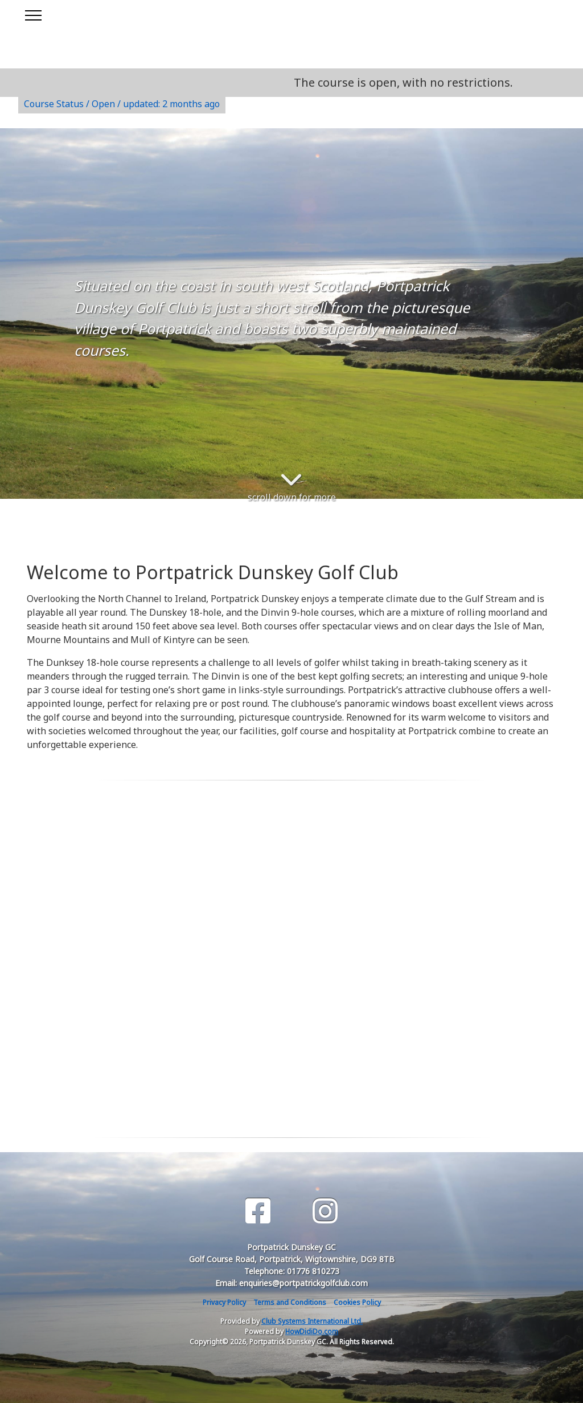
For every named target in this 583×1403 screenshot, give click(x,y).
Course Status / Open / (122, 103)
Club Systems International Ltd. (312, 1321)
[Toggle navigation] (32, 14)
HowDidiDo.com (311, 1331)
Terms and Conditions (289, 1302)
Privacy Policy (224, 1302)
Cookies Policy (357, 1302)
